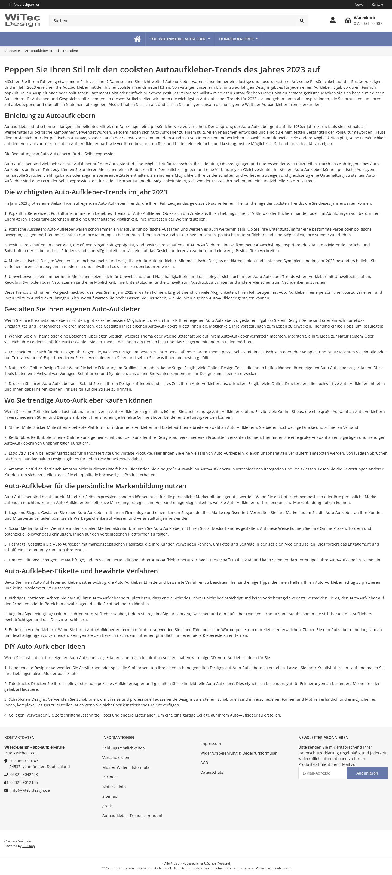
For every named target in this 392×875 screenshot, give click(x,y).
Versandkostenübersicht (273, 868)
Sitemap (109, 796)
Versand (224, 863)
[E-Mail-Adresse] (322, 773)
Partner (109, 776)
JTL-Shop (28, 846)
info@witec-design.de (30, 790)
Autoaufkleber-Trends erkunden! (132, 815)
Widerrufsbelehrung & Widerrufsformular (238, 753)
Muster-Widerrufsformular (126, 767)
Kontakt (377, 4)
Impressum (210, 743)
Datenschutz (211, 772)
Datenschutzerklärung (318, 752)
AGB (204, 762)
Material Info (114, 786)
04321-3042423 (24, 774)
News (359, 4)
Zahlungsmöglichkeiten (123, 748)
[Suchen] (172, 20)
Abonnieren (367, 773)
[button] (333, 20)
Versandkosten (115, 757)
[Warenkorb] (364, 20)
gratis (107, 805)
